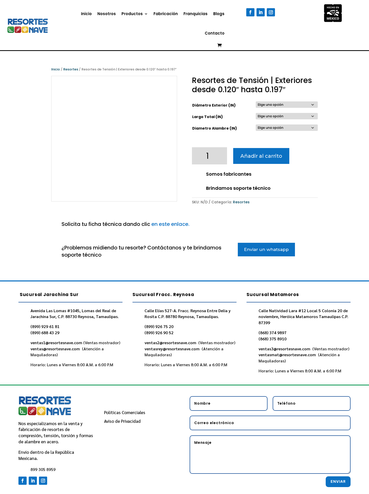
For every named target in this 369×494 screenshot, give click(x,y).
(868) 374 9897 (272, 332)
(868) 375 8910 (272, 338)
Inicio (86, 13)
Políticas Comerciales (124, 412)
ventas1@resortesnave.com (56, 342)
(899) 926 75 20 (159, 326)
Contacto (214, 33)
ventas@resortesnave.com (55, 348)
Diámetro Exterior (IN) (214, 105)
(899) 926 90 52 (159, 332)
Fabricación (165, 13)
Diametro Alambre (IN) (214, 128)
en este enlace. (170, 224)
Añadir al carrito (261, 156)
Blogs (218, 13)
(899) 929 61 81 (44, 326)
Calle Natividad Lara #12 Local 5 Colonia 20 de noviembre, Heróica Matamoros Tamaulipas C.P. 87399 (303, 316)
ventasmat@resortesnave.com (288, 354)
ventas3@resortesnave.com (285, 348)
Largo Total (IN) (207, 116)
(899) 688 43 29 (44, 332)
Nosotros (106, 13)
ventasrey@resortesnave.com (173, 348)
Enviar (338, 482)
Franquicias (195, 13)
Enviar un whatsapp (266, 249)
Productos (132, 13)
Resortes (70, 69)
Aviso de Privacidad (122, 421)
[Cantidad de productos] (209, 155)
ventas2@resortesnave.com (171, 342)
